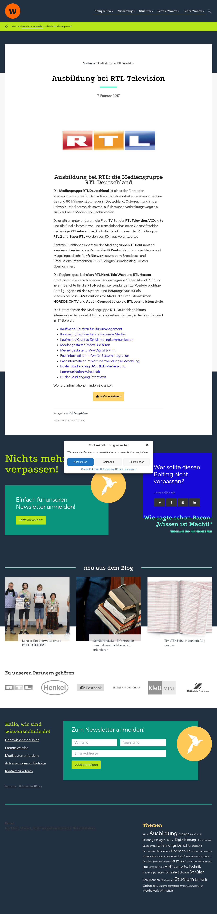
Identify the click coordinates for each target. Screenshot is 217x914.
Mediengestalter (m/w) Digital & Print (87, 350)
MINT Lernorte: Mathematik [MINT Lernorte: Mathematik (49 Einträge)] (196, 861)
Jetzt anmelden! (31, 520)
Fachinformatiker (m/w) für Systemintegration (94, 355)
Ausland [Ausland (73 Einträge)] (183, 834)
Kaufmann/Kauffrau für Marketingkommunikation (96, 339)
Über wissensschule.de (22, 740)
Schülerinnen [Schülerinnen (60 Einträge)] (151, 879)
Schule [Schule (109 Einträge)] (171, 872)
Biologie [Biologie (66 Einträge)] (159, 839)
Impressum (130, 469)
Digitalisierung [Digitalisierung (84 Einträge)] (185, 840)
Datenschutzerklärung (111, 469)
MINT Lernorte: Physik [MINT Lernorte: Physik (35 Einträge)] (153, 867)
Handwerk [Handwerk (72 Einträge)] (163, 851)
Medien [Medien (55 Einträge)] (147, 861)
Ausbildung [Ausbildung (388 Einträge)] (163, 833)
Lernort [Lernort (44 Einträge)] (207, 856)
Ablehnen (108, 461)
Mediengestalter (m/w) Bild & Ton (85, 345)
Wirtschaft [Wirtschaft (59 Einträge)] (166, 890)
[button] (148, 445)
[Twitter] (159, 502)
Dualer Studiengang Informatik (83, 377)
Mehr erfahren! (110, 396)
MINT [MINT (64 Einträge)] (175, 861)
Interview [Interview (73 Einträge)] (149, 856)
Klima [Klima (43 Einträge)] (167, 856)
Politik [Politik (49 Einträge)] (161, 872)
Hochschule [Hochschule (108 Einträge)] (181, 851)
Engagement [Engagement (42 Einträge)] (149, 846)
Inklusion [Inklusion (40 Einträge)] (207, 851)
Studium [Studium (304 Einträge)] (184, 879)
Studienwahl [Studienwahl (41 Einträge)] (167, 880)
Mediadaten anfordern (22, 755)
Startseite (89, 63)
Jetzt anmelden (86, 764)
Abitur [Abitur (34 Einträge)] (146, 834)
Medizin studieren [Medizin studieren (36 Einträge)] (162, 862)
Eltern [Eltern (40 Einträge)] (200, 840)
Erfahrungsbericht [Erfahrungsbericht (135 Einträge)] (173, 845)
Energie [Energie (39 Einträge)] (207, 840)
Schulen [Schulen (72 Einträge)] (183, 872)
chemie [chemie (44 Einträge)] (170, 840)
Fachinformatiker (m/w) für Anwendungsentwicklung (99, 361)
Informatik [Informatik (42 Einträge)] (196, 851)
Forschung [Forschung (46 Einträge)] (196, 845)
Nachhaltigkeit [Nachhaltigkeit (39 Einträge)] (150, 873)
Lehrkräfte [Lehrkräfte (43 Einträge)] (196, 856)
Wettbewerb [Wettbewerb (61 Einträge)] (151, 890)
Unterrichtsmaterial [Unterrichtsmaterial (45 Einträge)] (169, 885)
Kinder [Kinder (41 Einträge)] (160, 856)
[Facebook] (171, 502)
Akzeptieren (80, 461)
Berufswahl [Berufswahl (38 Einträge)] (195, 834)
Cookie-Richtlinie (89, 469)
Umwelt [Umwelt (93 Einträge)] (201, 880)
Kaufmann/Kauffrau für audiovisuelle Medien (93, 334)
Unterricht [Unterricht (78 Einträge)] (150, 885)
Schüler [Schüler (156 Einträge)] (197, 872)
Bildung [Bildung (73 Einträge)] (148, 840)
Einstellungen (136, 461)
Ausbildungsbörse (77, 413)
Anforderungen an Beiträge (25, 763)
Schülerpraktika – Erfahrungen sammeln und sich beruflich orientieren (113, 645)
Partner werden (16, 748)
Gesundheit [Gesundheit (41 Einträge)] (149, 851)
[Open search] (209, 11)
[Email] (182, 502)
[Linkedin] (194, 502)
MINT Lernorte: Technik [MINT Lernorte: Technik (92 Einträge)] (182, 866)
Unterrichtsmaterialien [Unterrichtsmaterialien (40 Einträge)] (191, 886)
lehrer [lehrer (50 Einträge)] (174, 856)
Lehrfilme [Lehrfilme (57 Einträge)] (184, 856)
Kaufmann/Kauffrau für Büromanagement (91, 329)
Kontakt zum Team (19, 771)
